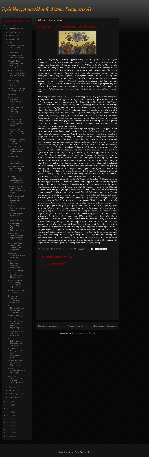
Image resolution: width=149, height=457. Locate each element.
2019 (9, 402)
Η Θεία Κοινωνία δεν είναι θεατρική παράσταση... (15, 264)
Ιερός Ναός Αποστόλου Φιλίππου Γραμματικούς (47, 9)
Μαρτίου (13, 390)
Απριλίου (13, 387)
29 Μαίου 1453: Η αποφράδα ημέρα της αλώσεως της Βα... (16, 74)
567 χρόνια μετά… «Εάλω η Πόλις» (16, 56)
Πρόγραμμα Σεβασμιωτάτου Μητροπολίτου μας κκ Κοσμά (15, 342)
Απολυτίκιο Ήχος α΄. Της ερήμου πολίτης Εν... (16, 333)
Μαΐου (12, 42)
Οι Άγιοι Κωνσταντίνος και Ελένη (16, 208)
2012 (9, 426)
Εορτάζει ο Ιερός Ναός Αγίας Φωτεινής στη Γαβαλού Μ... (15, 283)
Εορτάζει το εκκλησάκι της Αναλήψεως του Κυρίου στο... (16, 100)
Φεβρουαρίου (15, 394)
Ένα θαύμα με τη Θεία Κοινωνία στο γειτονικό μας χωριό (16, 189)
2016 (9, 412)
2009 (9, 436)
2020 (9, 26)
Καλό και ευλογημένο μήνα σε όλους (16, 370)
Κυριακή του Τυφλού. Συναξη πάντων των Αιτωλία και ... (16, 160)
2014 (9, 419)
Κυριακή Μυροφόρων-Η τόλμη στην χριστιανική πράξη (15, 353)
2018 (9, 405)
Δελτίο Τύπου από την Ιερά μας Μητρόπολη (15, 363)
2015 (9, 415)
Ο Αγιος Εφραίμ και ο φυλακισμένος (16, 291)
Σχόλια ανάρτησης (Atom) (84, 333)
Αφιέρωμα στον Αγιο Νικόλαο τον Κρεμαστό (16, 255)
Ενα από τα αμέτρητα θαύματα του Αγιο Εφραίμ (14, 299)
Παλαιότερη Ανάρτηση (105, 326)
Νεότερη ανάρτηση (48, 326)
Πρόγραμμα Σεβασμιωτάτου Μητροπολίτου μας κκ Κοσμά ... (16, 236)
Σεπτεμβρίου (14, 29)
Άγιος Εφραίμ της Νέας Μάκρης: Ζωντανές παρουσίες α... (15, 324)
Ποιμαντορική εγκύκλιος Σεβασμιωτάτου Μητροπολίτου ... (16, 226)
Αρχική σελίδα (75, 326)
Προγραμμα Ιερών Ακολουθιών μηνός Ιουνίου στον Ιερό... (16, 49)
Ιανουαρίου (14, 397)
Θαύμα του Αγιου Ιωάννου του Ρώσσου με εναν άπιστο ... (16, 122)
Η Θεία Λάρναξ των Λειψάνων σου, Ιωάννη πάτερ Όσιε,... (16, 150)
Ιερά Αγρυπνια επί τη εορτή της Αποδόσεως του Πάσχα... (16, 169)
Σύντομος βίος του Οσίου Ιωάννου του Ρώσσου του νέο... (16, 132)
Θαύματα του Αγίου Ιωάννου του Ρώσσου (16, 141)
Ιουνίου (12, 39)
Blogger (90, 452)
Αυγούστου (14, 32)
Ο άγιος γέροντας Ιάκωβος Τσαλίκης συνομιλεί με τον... (15, 111)
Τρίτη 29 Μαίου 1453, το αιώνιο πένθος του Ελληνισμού (15, 64)
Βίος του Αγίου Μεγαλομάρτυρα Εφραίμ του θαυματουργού (16, 309)
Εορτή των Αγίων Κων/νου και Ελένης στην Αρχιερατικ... (15, 246)
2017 (9, 409)
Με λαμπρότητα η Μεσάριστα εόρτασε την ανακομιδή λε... (15, 217)
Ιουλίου (12, 36)
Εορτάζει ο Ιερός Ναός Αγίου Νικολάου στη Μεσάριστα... (15, 274)
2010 (9, 433)
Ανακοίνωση (13, 94)
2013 (9, 422)
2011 (9, 429)
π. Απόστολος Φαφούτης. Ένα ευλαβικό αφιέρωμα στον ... (16, 379)
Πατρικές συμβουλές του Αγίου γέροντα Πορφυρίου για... (16, 179)
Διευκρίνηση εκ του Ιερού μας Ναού (16, 89)
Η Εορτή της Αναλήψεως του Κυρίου (16, 83)
